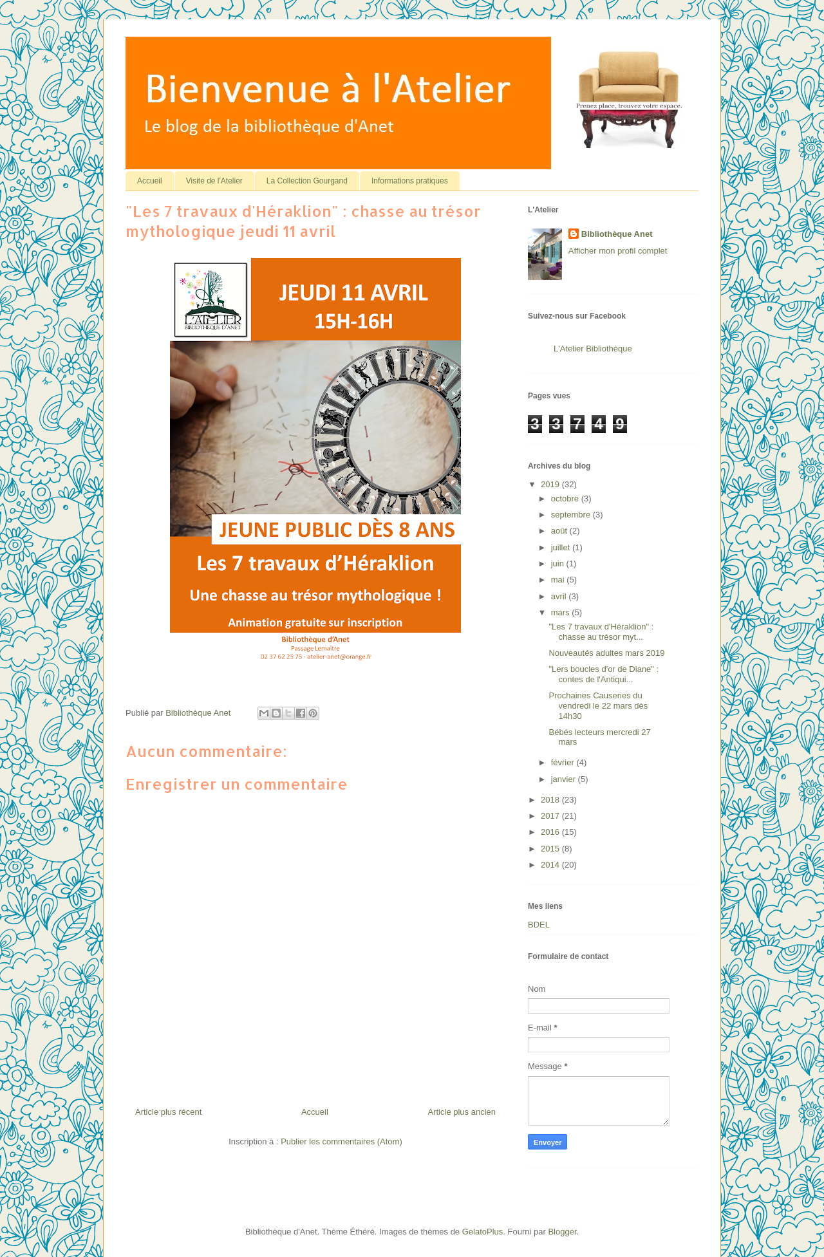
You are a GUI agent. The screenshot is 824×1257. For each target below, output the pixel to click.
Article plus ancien (462, 1112)
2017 (551, 816)
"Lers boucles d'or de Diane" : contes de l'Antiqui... (603, 674)
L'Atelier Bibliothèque (593, 348)
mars (561, 612)
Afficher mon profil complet (618, 251)
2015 (551, 848)
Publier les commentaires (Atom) (341, 1141)
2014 (551, 865)
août (560, 530)
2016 (551, 832)
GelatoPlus (482, 1231)
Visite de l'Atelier (214, 180)
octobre (566, 498)
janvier (564, 779)
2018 (551, 800)
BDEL (539, 924)
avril (559, 596)
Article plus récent (168, 1112)
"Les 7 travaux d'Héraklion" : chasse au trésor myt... (600, 632)
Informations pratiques (409, 180)
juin (558, 563)
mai (559, 579)
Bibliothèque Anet (617, 234)
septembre (572, 514)
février (564, 762)
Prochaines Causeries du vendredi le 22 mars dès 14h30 (598, 705)
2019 (551, 484)
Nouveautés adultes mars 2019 (606, 653)
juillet (561, 547)
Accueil (149, 180)
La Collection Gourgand (307, 180)
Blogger (562, 1231)
